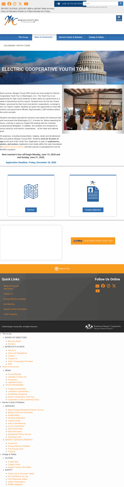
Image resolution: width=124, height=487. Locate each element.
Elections (12, 344)
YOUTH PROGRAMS (14, 385)
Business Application (16, 418)
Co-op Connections (16, 426)
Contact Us (8, 294)
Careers (11, 356)
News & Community (10, 367)
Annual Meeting (14, 374)
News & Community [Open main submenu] (44, 37)
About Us (12, 350)
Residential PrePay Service (19, 434)
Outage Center (14, 464)
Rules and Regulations (17, 353)
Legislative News (15, 382)
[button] (66, 109)
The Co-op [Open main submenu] (24, 37)
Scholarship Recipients (17, 394)
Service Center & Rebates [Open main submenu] (71, 37)
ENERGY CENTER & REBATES (19, 440)
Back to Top (64, 269)
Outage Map (13, 462)
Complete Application (93, 210)
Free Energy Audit (15, 449)
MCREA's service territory (13, 147)
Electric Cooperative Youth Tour (21, 397)
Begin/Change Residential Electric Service (26, 410)
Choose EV (13, 443)
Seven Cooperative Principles (20, 361)
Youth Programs (10, 314)
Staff (10, 364)
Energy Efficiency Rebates (15, 299)
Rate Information (15, 431)
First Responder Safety (17, 479)
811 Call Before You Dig (18, 476)
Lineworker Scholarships (18, 391)
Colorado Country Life (17, 377)
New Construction (15, 429)
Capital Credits (14, 421)
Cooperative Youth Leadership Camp (23, 400)
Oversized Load (14, 437)
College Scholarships (17, 389)
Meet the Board (14, 341)
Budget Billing (14, 415)
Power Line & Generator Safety (21, 474)
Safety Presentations (17, 482)
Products (11, 452)
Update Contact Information (15, 309)
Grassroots (12, 380)
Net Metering (9, 304)
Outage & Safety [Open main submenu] (97, 37)
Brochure (31, 210)
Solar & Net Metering (17, 423)
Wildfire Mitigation (15, 484)
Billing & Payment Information (11, 287)
